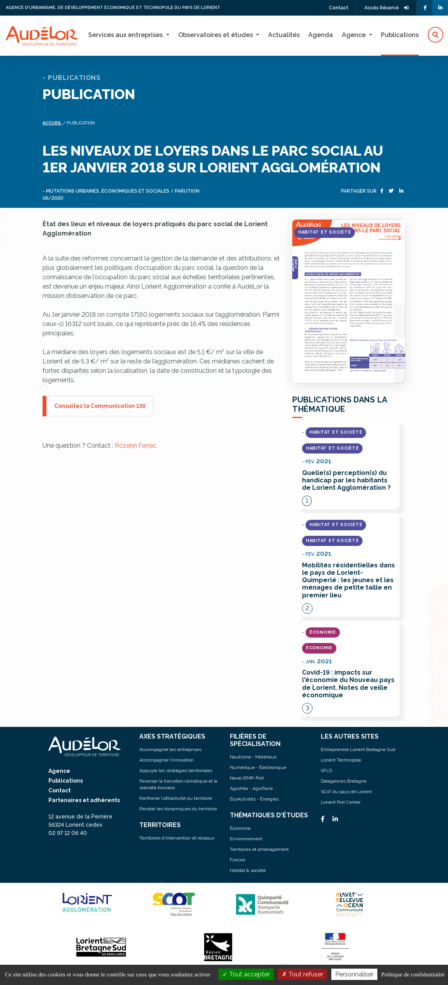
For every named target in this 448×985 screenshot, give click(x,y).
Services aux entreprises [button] (126, 35)
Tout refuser (302, 974)
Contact (338, 8)
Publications (400, 35)
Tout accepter (246, 974)
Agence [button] (354, 35)
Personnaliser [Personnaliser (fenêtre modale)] (354, 974)
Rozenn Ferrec (135, 445)
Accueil (52, 123)
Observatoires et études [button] (216, 35)
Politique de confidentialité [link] (412, 974)
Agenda (320, 35)
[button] (435, 35)
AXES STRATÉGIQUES (172, 736)
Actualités (284, 35)
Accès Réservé (386, 8)
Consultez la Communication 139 (100, 406)
